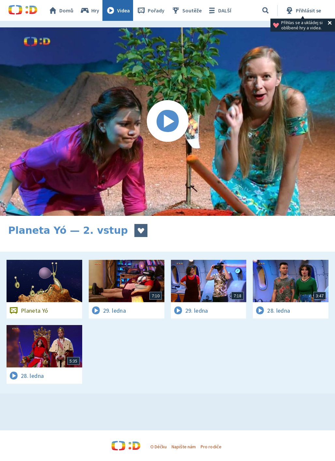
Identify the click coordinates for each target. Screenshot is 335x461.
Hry (89, 10)
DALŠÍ (219, 10)
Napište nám (184, 447)
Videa (118, 10)
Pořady (150, 10)
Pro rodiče (211, 447)
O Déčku (158, 447)
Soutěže (186, 10)
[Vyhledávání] (265, 10)
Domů (60, 10)
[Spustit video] (167, 121)
